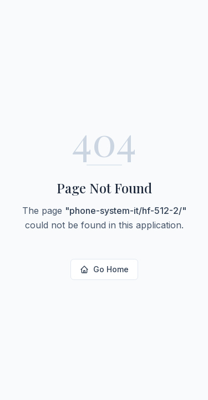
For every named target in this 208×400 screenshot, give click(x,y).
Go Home (104, 269)
